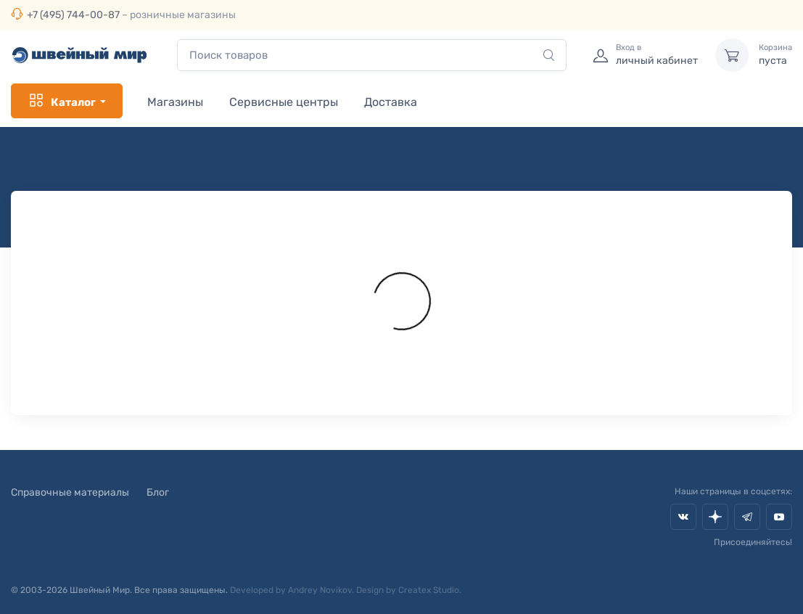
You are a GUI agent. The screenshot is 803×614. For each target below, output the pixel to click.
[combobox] (372, 55)
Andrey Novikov (320, 590)
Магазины (175, 102)
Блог (158, 492)
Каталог (62, 101)
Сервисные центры (283, 102)
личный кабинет (657, 54)
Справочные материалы (70, 492)
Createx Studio (428, 590)
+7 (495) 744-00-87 (73, 15)
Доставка (390, 102)
